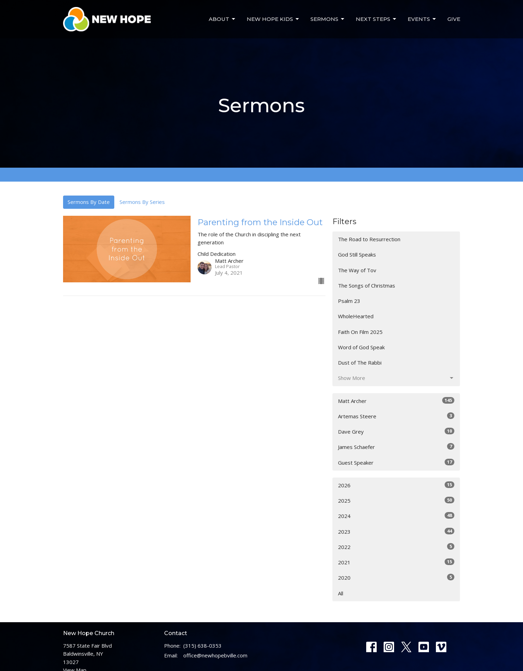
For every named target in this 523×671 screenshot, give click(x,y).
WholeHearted (356, 316)
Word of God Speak (361, 347)
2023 (396, 531)
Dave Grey (396, 431)
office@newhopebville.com (215, 655)
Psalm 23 (349, 300)
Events (422, 19)
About (222, 19)
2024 (396, 515)
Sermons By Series (142, 201)
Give (453, 19)
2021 (396, 562)
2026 (396, 485)
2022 (396, 546)
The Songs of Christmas (366, 285)
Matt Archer (396, 400)
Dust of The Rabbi (360, 362)
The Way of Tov (357, 270)
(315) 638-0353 (202, 645)
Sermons (327, 19)
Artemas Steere (396, 416)
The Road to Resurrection (369, 239)
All (340, 593)
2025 (396, 500)
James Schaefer (396, 446)
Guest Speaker (396, 462)
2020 (396, 577)
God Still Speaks (357, 254)
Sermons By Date (89, 201)
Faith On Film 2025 (360, 331)
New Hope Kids (273, 19)
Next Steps (376, 19)
